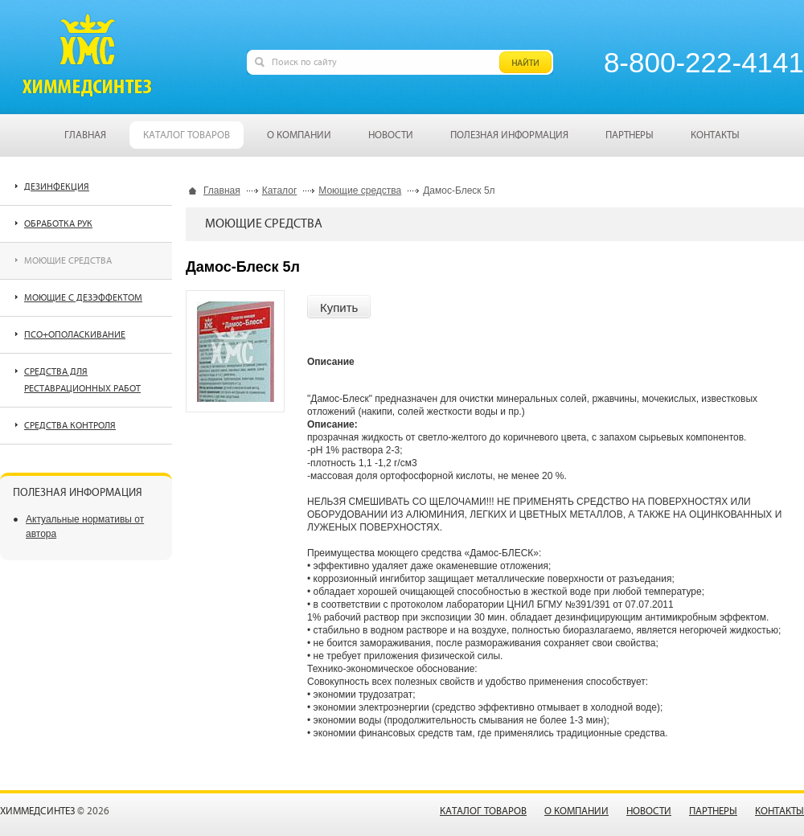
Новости (648, 811)
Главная (221, 190)
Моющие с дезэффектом (83, 298)
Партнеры (713, 811)
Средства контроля (70, 425)
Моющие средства (359, 190)
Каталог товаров (483, 811)
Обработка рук (58, 224)
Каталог (279, 190)
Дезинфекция (56, 187)
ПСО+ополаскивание (74, 335)
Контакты (779, 811)
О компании (576, 811)
